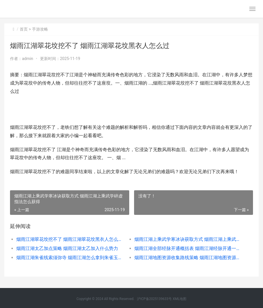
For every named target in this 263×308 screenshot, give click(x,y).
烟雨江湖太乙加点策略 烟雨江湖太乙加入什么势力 (67, 248)
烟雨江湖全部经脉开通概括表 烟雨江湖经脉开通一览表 (187, 248)
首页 (24, 29)
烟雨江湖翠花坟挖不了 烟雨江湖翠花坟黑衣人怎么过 (69, 239)
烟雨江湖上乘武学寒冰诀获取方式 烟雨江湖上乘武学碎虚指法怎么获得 (187, 239)
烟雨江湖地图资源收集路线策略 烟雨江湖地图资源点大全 (187, 257)
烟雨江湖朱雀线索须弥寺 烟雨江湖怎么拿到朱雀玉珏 (69, 257)
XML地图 (179, 299)
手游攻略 (40, 29)
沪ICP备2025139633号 (154, 299)
